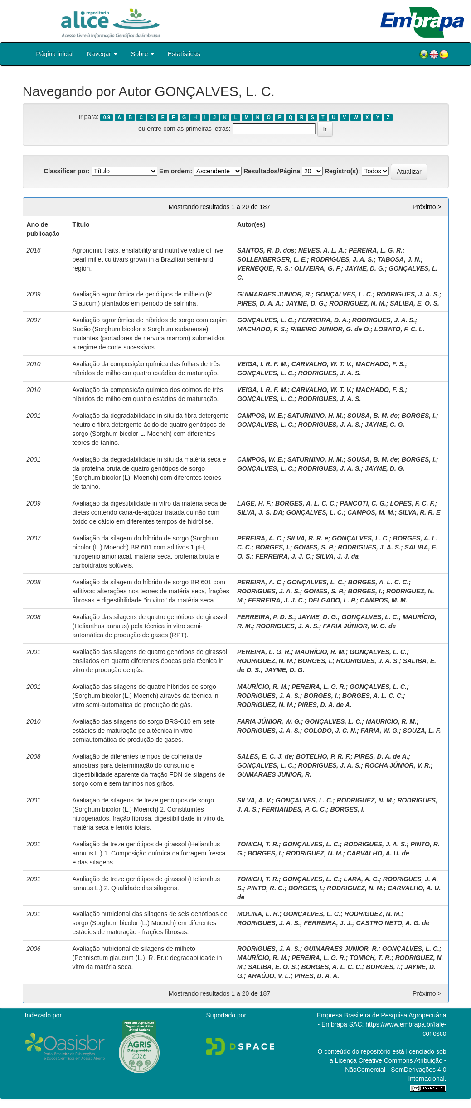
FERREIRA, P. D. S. (265, 617)
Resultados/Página (271, 171)
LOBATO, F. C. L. (399, 329)
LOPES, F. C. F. (412, 503)
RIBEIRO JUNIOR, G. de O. (330, 329)
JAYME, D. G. (365, 268)
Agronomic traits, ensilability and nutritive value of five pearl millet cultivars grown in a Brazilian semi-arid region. (147, 259)
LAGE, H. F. (254, 503)
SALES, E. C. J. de (264, 756)
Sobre (142, 53)
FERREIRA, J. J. (328, 923)
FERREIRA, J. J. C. (283, 556)
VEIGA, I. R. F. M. (262, 364)
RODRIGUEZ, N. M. (357, 303)
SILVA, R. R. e (307, 538)
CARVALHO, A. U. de (378, 853)
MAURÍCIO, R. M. (320, 651)
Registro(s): (342, 171)
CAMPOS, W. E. (260, 415)
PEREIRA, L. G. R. (376, 250)
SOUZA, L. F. (422, 730)
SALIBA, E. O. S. (414, 303)
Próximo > (427, 206)
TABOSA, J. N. (399, 259)
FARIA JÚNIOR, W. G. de (359, 626)
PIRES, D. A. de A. (325, 704)
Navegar (102, 53)
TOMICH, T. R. (258, 844)
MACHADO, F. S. (261, 329)
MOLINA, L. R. (258, 913)
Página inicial (55, 53)
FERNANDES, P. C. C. (294, 809)
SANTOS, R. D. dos (266, 250)
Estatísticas (184, 53)
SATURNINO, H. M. (315, 415)
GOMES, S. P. (314, 547)
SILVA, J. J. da (337, 556)
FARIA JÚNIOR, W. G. (269, 721)
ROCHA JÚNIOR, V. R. (398, 765)
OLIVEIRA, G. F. (317, 268)
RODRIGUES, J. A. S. (342, 259)
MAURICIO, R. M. (391, 721)
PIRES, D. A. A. (259, 303)
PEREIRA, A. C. (260, 538)
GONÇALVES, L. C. (344, 294)
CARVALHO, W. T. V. (321, 364)
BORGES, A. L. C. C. (305, 503)
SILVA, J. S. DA (259, 512)
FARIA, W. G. (380, 730)
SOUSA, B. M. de (372, 415)
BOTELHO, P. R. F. (323, 756)
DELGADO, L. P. (332, 600)
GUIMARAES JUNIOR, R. (274, 294)
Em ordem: (175, 171)
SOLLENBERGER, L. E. (272, 259)
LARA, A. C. (361, 879)
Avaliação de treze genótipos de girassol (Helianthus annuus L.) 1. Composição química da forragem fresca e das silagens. (148, 853)
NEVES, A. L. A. (321, 250)
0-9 (106, 117)
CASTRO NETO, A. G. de (392, 923)
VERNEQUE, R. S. (263, 268)
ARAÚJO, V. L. (269, 975)
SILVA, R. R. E (419, 512)
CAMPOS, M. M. (370, 512)
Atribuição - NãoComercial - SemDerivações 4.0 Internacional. (395, 1069)
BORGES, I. (419, 415)
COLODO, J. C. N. (330, 730)
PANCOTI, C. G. (363, 503)
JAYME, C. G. (385, 424)
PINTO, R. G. (266, 888)
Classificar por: (67, 171)
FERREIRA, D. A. (323, 320)
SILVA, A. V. (254, 800)
